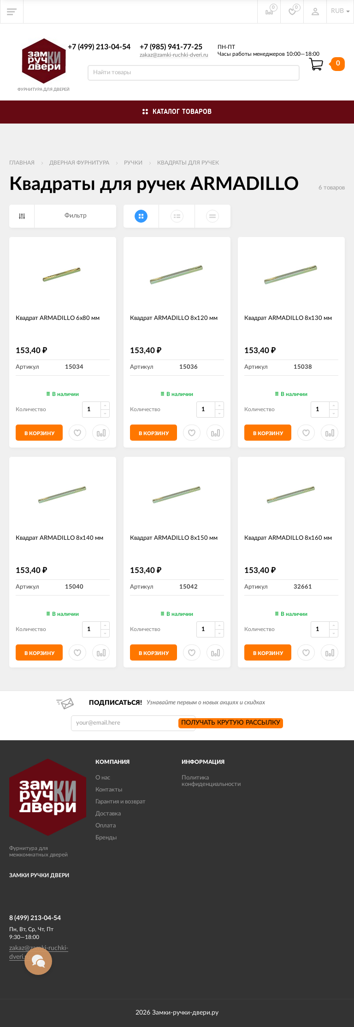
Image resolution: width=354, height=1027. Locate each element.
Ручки (133, 162)
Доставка (108, 814)
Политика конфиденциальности (211, 781)
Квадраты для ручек (188, 162)
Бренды (106, 838)
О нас (102, 778)
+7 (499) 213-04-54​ (99, 47)
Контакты (108, 790)
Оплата (105, 826)
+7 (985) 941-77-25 (171, 47)
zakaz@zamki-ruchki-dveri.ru (174, 55)
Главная (22, 162)
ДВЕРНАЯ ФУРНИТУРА (79, 162)
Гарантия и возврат (120, 802)
